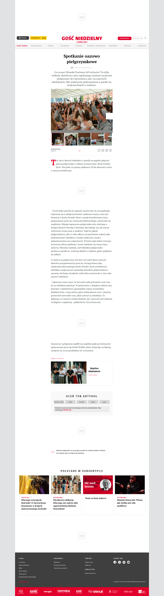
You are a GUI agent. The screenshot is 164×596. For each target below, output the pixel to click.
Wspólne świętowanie (94, 370)
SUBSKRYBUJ (124, 38)
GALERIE (79, 46)
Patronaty (113, 46)
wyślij (111, 150)
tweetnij (107, 150)
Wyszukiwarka (145, 38)
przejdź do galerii (82, 67)
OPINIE (50, 46)
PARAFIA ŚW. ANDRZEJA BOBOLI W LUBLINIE (92, 450)
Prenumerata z (38, 38)
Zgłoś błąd (24, 581)
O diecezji (142, 46)
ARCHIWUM (65, 46)
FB (103, 150)
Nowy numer (22, 46)
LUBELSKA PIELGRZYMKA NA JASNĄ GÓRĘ (68, 450)
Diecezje (127, 46)
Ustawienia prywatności (60, 568)
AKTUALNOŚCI (36, 46)
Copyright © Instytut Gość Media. (122, 581)
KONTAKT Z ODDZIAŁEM (96, 46)
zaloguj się (137, 38)
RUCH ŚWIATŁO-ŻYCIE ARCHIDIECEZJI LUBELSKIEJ (70, 453)
